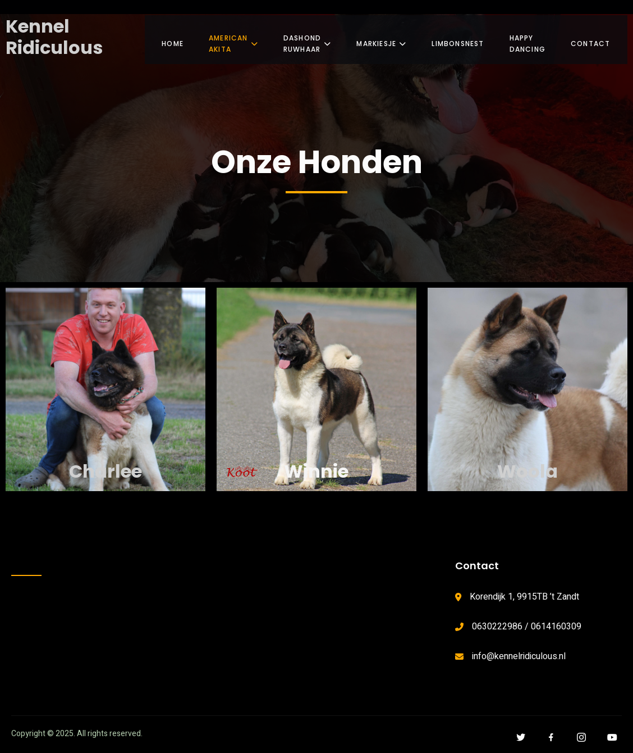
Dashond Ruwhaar (311, 39)
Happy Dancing (535, 39)
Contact (599, 39)
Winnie (316, 471)
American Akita (233, 39)
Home (173, 39)
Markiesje (389, 39)
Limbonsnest (465, 39)
